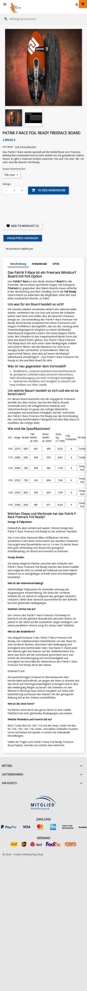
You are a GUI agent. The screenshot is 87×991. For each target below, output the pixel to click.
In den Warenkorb (48, 190)
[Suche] (24, 18)
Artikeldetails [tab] (39, 263)
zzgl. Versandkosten (25, 146)
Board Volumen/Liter (14, 168)
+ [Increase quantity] (22, 190)
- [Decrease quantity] (6, 190)
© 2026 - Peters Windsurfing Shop (23, 854)
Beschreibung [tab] (18, 263)
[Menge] (14, 190)
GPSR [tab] (56, 263)
